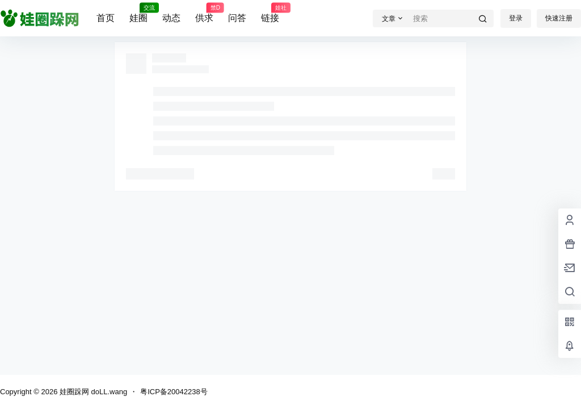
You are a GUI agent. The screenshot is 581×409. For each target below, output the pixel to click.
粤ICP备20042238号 (174, 391)
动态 (171, 18)
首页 (105, 18)
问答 (237, 18)
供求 (204, 13)
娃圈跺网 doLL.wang (92, 391)
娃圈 (138, 13)
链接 (270, 13)
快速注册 (558, 18)
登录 (516, 18)
